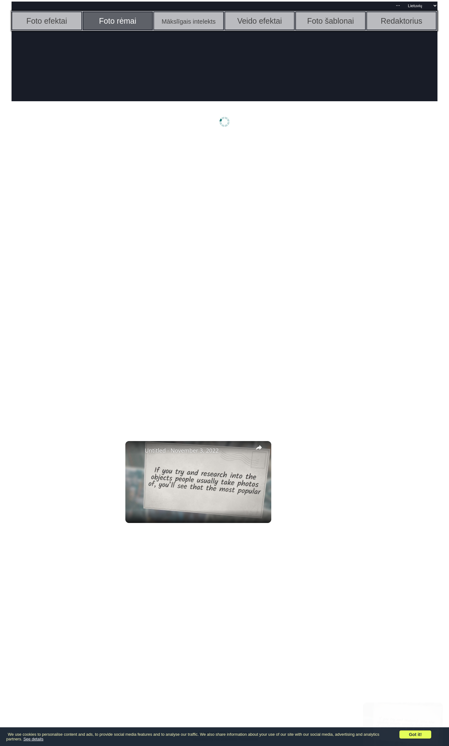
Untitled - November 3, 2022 (182, 450)
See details (33, 739)
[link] (135, 451)
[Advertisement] (60, 235)
